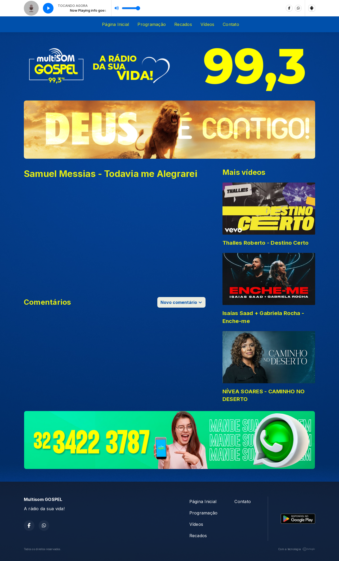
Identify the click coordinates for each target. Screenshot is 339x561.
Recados (183, 24)
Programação (151, 24)
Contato (231, 24)
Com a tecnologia (296, 549)
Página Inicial (115, 24)
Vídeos (207, 24)
